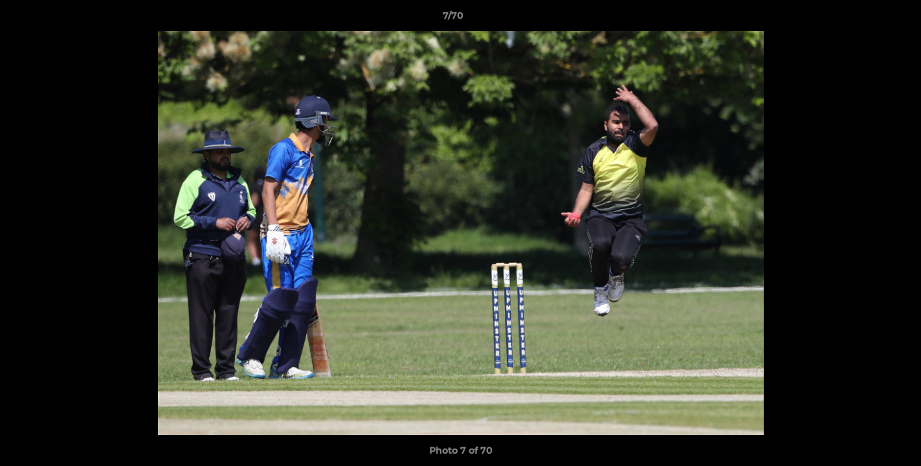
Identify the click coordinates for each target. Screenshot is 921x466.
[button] (866, 19)
